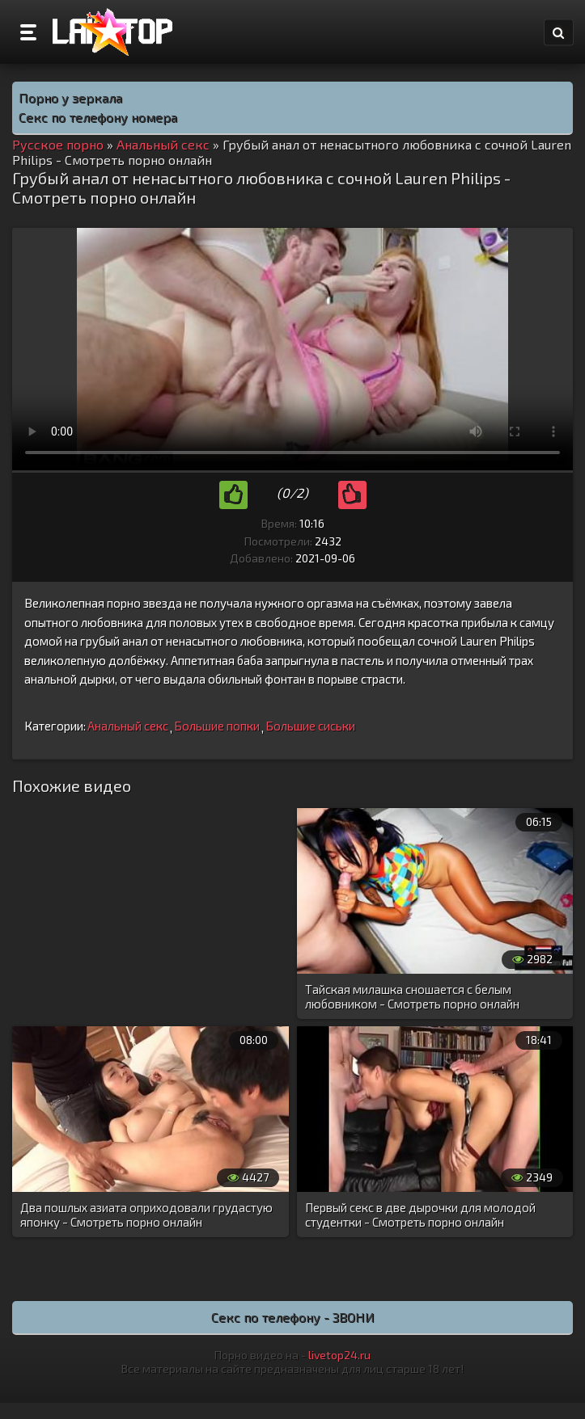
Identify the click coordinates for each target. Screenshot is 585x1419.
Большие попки (217, 725)
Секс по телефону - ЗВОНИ (293, 1316)
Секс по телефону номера (98, 116)
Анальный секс (127, 725)
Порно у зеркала (70, 97)
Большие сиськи (310, 725)
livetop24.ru (339, 1355)
